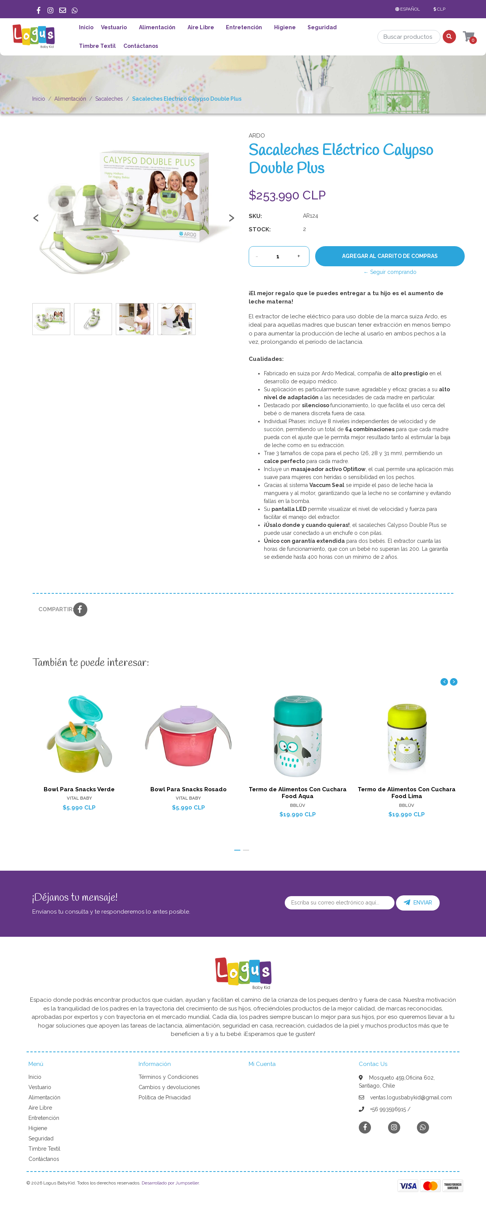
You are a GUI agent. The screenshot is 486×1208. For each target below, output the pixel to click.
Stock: (260, 229)
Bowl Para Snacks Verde (79, 789)
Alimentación (157, 27)
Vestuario (114, 27)
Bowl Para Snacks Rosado (188, 789)
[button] (409, 9)
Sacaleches (109, 99)
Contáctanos (140, 46)
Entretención (244, 27)
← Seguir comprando (390, 272)
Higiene (285, 27)
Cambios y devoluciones (169, 1087)
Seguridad (322, 27)
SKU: (255, 216)
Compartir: (53, 609)
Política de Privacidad (165, 1097)
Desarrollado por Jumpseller (170, 1183)
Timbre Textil (97, 46)
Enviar (418, 902)
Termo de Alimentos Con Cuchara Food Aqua (298, 793)
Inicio (86, 27)
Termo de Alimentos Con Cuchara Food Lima (407, 793)
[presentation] (36, 221)
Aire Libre (201, 27)
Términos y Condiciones (169, 1077)
